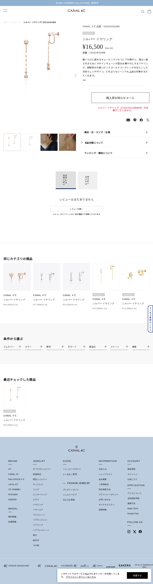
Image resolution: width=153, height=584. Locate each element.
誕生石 (36, 544)
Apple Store (132, 512)
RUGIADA (13, 498)
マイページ (132, 478)
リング (36, 493)
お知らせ (103, 473)
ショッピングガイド (72, 473)
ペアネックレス (40, 524)
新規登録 (131, 473)
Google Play (133, 517)
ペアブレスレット (41, 534)
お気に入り (132, 483)
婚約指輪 (12, 520)
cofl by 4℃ (13, 488)
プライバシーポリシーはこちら (81, 576)
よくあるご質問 (70, 478)
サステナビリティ (107, 508)
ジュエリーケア (70, 498)
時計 (35, 539)
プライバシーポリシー (109, 498)
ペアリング (38, 529)
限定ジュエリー (40, 483)
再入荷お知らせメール (123, 101)
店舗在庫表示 (92, 82)
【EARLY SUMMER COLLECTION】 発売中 (77, 3)
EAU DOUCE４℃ (16, 483)
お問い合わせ (105, 503)
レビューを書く (76, 212)
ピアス (36, 503)
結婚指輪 (12, 525)
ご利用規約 (104, 488)
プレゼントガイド (71, 493)
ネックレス (38, 488)
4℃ (9, 473)
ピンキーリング (40, 498)
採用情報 (103, 513)
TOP (5, 22)
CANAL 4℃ (13, 478)
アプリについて (134, 497)
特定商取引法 (105, 493)
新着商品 (37, 478)
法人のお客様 (69, 503)
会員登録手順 (133, 502)
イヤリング (15, 22)
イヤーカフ (38, 513)
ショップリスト (106, 478)
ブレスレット (39, 519)
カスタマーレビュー (65, 184)
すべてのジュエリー (42, 473)
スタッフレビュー (87, 184)
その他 (36, 549)
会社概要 (103, 483)
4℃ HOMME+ (14, 493)
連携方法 (131, 507)
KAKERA (12, 503)
